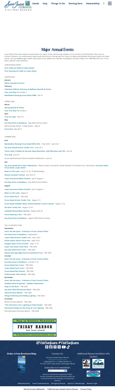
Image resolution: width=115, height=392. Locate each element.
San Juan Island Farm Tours (15, 250)
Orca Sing (8, 155)
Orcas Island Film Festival (14, 271)
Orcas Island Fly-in (11, 196)
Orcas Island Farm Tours (14, 265)
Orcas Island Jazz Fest (13, 214)
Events (19, 58)
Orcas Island (9, 168)
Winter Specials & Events (14, 83)
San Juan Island (102, 165)
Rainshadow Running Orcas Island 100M (20, 95)
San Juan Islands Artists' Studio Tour (19, 147)
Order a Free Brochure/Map (21, 353)
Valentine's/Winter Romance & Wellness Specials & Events (27, 89)
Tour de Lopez (10, 117)
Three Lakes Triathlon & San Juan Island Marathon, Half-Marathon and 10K (34, 151)
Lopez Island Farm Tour (13, 268)
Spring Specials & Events (14, 107)
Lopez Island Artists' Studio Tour (17, 237)
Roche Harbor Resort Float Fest (17, 240)
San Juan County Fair (13, 207)
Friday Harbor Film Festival (15, 274)
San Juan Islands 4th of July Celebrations (20, 165)
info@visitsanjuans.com (57, 359)
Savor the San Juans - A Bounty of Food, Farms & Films (26, 231)
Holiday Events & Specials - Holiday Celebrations (23, 283)
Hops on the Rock (11, 286)
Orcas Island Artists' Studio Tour (17, 200)
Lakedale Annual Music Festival (17, 211)
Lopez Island (20, 168)
